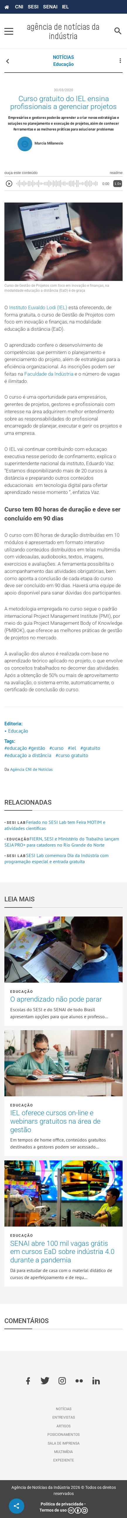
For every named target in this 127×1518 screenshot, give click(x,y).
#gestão (36, 748)
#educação (15, 748)
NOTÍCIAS (63, 57)
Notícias (63, 1409)
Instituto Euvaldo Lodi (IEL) (38, 307)
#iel (72, 748)
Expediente (63, 1460)
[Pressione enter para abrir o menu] (8, 31)
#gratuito (90, 748)
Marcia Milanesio (49, 143)
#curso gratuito (72, 755)
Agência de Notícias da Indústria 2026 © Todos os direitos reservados (63, 1490)
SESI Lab (16, 823)
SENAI (50, 6)
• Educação (16, 731)
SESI (33, 6)
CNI (19, 6)
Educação (63, 64)
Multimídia (63, 1452)
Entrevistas (63, 1417)
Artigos (63, 1426)
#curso (56, 748)
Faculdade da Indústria (48, 374)
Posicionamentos (63, 1435)
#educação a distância (27, 755)
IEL (65, 6)
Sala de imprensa (64, 1443)
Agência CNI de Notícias (31, 769)
